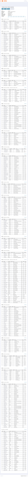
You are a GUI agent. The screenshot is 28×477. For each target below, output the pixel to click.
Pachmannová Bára (6, 63)
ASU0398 (10, 58)
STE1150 (9, 412)
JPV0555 (10, 51)
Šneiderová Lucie (5, 128)
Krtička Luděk (5, 283)
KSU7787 (10, 116)
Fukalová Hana (5, 90)
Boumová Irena (5, 97)
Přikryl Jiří (5, 446)
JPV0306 (10, 232)
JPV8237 (9, 288)
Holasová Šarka (5, 117)
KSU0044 (9, 240)
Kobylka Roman (5, 464)
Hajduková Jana (5, 74)
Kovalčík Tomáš (5, 307)
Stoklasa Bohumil (5, 274)
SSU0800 (10, 419)
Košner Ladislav (5, 447)
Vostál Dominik (5, 255)
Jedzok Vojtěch (5, 228)
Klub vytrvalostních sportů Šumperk (18, 48)
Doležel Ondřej (5, 286)
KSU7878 (10, 439)
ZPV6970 (10, 109)
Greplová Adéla (5, 66)
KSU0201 (10, 221)
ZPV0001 (9, 243)
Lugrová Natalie (5, 76)
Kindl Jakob (5, 297)
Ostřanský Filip (5, 278)
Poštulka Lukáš (5, 246)
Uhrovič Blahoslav (5, 300)
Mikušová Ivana (5, 100)
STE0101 (9, 247)
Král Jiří (4, 322)
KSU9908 (9, 257)
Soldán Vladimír (5, 311)
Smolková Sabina (5, 59)
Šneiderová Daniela (6, 58)
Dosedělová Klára (5, 437)
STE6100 (10, 438)
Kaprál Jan (5, 244)
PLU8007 (9, 282)
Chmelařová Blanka (6, 454)
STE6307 (9, 313)
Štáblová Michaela (6, 116)
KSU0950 (10, 414)
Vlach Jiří (5, 270)
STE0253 (10, 65)
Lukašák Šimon (5, 239)
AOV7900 (9, 270)
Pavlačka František (5, 293)
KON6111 (9, 309)
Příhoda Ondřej (5, 420)
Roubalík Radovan (5, 444)
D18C (15, 16)
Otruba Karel (5, 264)
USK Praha (16, 97)
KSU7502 (10, 325)
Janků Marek (5, 276)
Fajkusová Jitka (5, 137)
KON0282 (10, 66)
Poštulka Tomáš (5, 287)
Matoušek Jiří (5, 266)
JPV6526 (9, 311)
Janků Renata (5, 106)
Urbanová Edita (5, 118)
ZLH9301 (9, 299)
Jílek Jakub (5, 301)
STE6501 (9, 277)
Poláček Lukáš (5, 232)
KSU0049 (9, 242)
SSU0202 (10, 223)
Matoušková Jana (5, 113)
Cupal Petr (5, 229)
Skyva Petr (5, 277)
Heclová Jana (5, 126)
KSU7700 (10, 328)
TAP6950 (9, 134)
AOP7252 (10, 107)
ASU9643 (9, 297)
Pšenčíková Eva (5, 142)
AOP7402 (10, 317)
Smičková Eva (5, 138)
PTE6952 (10, 463)
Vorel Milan (5, 466)
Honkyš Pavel (5, 302)
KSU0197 (9, 74)
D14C (11, 16)
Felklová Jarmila (5, 139)
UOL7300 (10, 332)
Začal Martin (5, 295)
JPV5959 (10, 450)
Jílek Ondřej (5, 257)
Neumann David (5, 247)
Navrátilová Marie (5, 44)
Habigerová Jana (5, 83)
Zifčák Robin (5, 443)
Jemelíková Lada (5, 93)
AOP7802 (9, 263)
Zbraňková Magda (6, 110)
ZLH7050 (9, 140)
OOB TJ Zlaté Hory (16, 71)
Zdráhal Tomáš (5, 290)
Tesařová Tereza (5, 57)
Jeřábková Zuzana (6, 441)
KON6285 (9, 136)
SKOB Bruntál (15, 115)
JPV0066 (9, 76)
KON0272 (10, 62)
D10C (8, 16)
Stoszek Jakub (5, 285)
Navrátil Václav (5, 308)
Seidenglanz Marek (6, 315)
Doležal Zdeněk (5, 457)
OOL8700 (10, 335)
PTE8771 (10, 94)
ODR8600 (9, 293)
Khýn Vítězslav (5, 268)
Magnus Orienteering (16, 44)
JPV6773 (9, 137)
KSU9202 (9, 301)
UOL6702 (10, 445)
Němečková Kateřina (6, 61)
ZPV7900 (9, 298)
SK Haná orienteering (15, 280)
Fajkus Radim (5, 271)
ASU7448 (9, 326)
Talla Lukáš (5, 425)
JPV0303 (10, 230)
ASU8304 (9, 268)
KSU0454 (10, 48)
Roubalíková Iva (5, 459)
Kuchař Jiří (5, 294)
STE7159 (10, 114)
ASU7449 (9, 316)
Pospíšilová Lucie (5, 462)
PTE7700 (9, 327)
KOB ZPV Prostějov (16, 109)
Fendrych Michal (5, 269)
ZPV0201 (10, 222)
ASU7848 (9, 333)
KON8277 (10, 95)
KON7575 (10, 127)
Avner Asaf (5, 280)
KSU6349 (10, 314)
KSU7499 (10, 440)
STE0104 (9, 246)
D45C (20, 16)
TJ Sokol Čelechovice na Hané (17, 112)
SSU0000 (9, 244)
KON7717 (10, 436)
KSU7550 (10, 126)
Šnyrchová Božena (5, 448)
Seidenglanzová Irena (6, 460)
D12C (10, 16)
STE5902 (9, 310)
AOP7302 (10, 323)
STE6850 (10, 461)
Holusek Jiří (5, 248)
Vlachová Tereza (5, 96)
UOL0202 (10, 228)
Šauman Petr (5, 453)
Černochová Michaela (6, 60)
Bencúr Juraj (5, 281)
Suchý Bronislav (5, 467)
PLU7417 (9, 273)
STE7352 (10, 110)
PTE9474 (10, 98)
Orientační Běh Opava (16, 46)
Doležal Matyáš (5, 225)
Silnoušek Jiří (5, 331)
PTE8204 (9, 292)
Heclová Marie (5, 48)
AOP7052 (9, 133)
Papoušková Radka (6, 450)
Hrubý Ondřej (5, 456)
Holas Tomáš (5, 263)
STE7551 (10, 462)
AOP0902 (10, 422)
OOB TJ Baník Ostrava (17, 96)
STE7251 (10, 106)
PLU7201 (10, 435)
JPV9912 (9, 256)
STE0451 (10, 49)
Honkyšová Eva (5, 451)
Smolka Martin (5, 312)
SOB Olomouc (15, 75)
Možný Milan (5, 442)
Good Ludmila (5, 115)
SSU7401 (9, 315)
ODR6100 (10, 453)
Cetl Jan (4, 422)
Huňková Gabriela (5, 416)
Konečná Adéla (5, 75)
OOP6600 (10, 434)
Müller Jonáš (5, 253)
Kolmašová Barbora (6, 421)
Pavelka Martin (5, 318)
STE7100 (9, 312)
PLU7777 (10, 111)
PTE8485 (10, 99)
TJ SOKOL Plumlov (16, 60)
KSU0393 (10, 57)
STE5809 (9, 284)
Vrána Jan (5, 332)
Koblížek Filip (5, 418)
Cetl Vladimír (5, 434)
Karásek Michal (5, 298)
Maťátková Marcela (6, 114)
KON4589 (10, 465)
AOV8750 (10, 96)
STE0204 (10, 226)
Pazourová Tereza (5, 84)
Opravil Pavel (5, 325)
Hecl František (5, 221)
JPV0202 (10, 231)
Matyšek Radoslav (5, 282)
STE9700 (9, 287)
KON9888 (9, 85)
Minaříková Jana (5, 469)
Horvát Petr (5, 262)
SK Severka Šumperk (16, 108)
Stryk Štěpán (5, 224)
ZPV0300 (10, 234)
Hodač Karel (5, 289)
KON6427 (10, 308)
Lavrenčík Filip (5, 426)
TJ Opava (15, 434)
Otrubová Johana (5, 91)
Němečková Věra (5, 111)
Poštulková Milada (5, 461)
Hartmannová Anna (6, 64)
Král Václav (5, 267)
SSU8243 (9, 267)
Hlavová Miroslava (6, 135)
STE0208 (10, 225)
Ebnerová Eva (5, 95)
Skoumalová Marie (6, 465)
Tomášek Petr (5, 432)
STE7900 (9, 330)
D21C (16, 16)
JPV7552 (10, 121)
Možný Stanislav (5, 329)
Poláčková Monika (5, 121)
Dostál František (5, 220)
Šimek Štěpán (5, 241)
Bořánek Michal (5, 275)
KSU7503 (10, 318)
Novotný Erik (5, 227)
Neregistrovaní (14, 294)
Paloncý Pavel (5, 314)
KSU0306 (10, 224)
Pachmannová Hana (6, 107)
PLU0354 (10, 64)
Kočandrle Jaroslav (6, 328)
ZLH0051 (9, 71)
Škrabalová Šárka (5, 85)
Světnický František (6, 226)
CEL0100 (9, 245)
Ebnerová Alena (5, 427)
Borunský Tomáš (5, 317)
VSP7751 (10, 97)
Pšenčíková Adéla (5, 73)
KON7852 (10, 91)
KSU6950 (9, 142)
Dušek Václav (5, 321)
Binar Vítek (5, 423)
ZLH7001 (9, 334)
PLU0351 (10, 60)
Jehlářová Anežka (5, 424)
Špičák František (5, 296)
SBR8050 (10, 115)
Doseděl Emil (5, 438)
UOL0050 (9, 75)
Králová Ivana (5, 122)
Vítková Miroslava (5, 463)
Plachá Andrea (5, 119)
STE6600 (10, 319)
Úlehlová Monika (5, 134)
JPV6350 (10, 451)
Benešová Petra (5, 127)
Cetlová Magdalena (6, 50)
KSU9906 (9, 253)
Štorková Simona (5, 144)
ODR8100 (9, 291)
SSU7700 (10, 329)
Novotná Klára (5, 82)
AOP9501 (9, 272)
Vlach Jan (5, 288)
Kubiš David (5, 417)
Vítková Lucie (5, 98)
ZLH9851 (9, 82)
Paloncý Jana (5, 439)
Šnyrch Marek (5, 335)
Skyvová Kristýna (5, 92)
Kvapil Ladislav (5, 299)
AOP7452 (10, 120)
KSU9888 (9, 83)
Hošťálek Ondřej (5, 234)
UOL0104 (9, 241)
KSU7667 (10, 124)
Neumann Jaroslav (6, 310)
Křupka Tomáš (5, 436)
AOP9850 (10, 90)
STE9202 (9, 286)
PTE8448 (9, 300)
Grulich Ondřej (5, 242)
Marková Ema (5, 56)
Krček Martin (5, 323)
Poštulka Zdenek (5, 319)
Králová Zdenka (5, 108)
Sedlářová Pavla (5, 133)
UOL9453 (10, 441)
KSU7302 (10, 324)
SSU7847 (9, 283)
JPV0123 (9, 248)
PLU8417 (9, 274)
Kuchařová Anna (5, 458)
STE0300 (10, 229)
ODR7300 (10, 322)
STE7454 (10, 118)
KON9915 (9, 254)
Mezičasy (25, 31)
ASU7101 (9, 320)
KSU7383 (10, 125)
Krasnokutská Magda (6, 120)
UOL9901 (9, 255)
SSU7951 (10, 113)
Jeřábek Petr (5, 445)
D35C (18, 16)
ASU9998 (9, 84)
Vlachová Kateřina (6, 81)
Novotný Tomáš (5, 334)
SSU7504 (9, 266)
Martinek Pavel (5, 327)
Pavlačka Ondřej (5, 291)
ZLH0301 (10, 227)
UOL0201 (10, 220)
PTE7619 (9, 321)
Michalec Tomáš (5, 470)
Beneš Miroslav (5, 254)
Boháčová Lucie (5, 94)
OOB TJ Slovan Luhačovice (15, 281)
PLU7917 (9, 264)
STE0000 (9, 265)
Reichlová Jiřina (5, 440)
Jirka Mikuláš (5, 265)
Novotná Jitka (5, 140)
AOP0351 (10, 63)
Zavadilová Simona (6, 99)
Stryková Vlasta (5, 124)
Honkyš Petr (5, 468)
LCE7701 (9, 281)
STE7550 (10, 123)
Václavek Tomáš (5, 284)
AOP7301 (9, 307)
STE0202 (9, 239)
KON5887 (9, 138)
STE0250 (10, 59)
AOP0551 (10, 46)
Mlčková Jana (5, 125)
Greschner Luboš (5, 333)
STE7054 (10, 92)
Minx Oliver (5, 230)
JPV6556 (9, 144)
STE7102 (9, 276)
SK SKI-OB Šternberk (16, 49)
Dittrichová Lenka (5, 136)
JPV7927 (9, 289)
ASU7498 (10, 128)
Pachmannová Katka (6, 46)
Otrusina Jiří (5, 279)
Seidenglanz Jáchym (6, 223)
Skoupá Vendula (5, 72)
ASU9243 (9, 278)
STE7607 (9, 269)
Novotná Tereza (5, 71)
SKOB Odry (15, 122)
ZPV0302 (10, 233)
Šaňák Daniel (5, 449)
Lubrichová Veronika (6, 49)
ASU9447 (9, 262)
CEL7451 (10, 112)
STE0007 (9, 275)
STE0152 (9, 72)
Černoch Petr (5, 435)
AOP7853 (10, 117)
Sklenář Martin (5, 272)
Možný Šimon (5, 419)
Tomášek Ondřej (5, 245)
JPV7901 (10, 456)
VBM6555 (10, 93)
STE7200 (9, 331)
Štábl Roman (5, 433)
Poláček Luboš (5, 452)
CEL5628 (9, 296)
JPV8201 (9, 279)
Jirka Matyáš (5, 222)
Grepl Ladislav (5, 309)
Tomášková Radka (6, 112)
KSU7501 (10, 433)
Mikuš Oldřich (5, 292)
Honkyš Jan (5, 256)
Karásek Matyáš (5, 233)
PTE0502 (9, 420)
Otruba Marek (5, 273)
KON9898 (9, 81)
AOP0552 (10, 50)
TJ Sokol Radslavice (16, 416)
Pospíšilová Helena (6, 65)
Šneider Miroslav (5, 320)
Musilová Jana (5, 455)
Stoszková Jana (5, 101)
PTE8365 (10, 100)
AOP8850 (10, 101)
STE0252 (10, 56)
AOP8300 (9, 285)
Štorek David (5, 231)
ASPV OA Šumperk (16, 139)
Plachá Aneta (5, 51)
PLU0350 (10, 61)
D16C (13, 16)
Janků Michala (5, 412)
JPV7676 (10, 119)
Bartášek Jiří (5, 326)
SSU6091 (10, 108)
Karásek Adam (5, 243)
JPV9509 (9, 271)
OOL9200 (9, 280)
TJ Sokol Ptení (16, 94)
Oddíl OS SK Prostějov (16, 51)
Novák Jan (5, 330)
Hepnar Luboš (5, 313)
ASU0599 (10, 44)
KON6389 (9, 135)
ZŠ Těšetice (15, 425)
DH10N (23, 16)
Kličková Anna (5, 62)
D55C (22, 16)
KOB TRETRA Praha (16, 134)
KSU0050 (9, 73)
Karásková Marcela (6, 109)
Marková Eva (5, 123)
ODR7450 (10, 122)
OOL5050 (10, 448)
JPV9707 (9, 302)
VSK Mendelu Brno (16, 93)
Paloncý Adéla (5, 414)
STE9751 (10, 437)
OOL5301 (9, 290)
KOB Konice (15, 62)
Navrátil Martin (5, 316)
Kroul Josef (5, 240)
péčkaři (15, 454)
